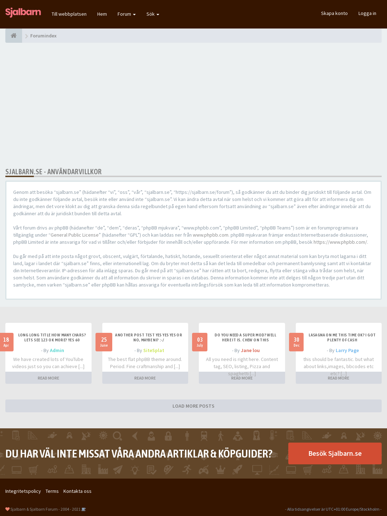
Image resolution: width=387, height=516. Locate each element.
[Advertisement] (193, 105)
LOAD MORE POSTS (193, 406)
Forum (127, 14)
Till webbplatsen (69, 14)
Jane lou (250, 350)
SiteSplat (153, 350)
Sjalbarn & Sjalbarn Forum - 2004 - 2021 (45, 509)
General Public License (75, 235)
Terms (52, 491)
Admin (57, 350)
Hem (102, 14)
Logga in (367, 13)
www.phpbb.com (210, 235)
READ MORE (48, 378)
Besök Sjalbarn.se (335, 453)
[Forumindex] (13, 36)
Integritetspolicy (23, 491)
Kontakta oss (77, 491)
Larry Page (347, 350)
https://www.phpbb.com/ (340, 242)
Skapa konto (334, 13)
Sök (152, 14)
